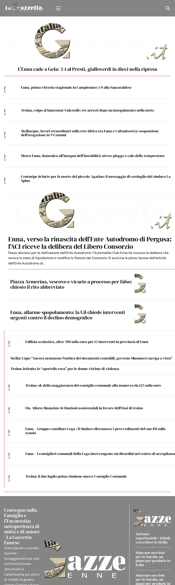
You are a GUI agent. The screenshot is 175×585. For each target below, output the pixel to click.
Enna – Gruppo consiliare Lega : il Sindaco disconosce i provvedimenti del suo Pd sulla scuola (95, 430)
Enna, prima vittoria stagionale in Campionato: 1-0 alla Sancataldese (76, 87)
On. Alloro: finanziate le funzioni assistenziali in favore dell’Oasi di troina (84, 408)
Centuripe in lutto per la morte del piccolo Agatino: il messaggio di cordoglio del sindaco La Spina (95, 178)
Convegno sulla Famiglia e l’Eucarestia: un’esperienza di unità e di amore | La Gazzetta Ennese (22, 526)
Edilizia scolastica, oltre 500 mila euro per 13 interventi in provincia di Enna (86, 341)
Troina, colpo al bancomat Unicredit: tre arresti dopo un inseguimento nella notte (87, 110)
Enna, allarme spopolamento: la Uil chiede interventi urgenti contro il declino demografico (67, 315)
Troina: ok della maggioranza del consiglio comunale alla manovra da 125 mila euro (93, 385)
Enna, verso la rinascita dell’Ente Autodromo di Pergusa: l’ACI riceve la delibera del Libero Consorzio (90, 243)
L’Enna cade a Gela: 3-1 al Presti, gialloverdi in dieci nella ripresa (87, 69)
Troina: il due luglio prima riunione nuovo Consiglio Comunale (76, 476)
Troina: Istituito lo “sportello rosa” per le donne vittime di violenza (65, 368)
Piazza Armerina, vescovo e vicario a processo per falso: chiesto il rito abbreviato (71, 284)
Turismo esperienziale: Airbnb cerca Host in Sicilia (153, 538)
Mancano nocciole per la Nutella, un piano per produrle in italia (153, 558)
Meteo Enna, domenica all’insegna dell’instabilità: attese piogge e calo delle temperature (93, 155)
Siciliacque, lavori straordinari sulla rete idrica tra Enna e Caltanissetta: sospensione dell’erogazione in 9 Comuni (90, 133)
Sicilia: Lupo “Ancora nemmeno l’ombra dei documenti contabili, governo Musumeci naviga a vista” (91, 358)
